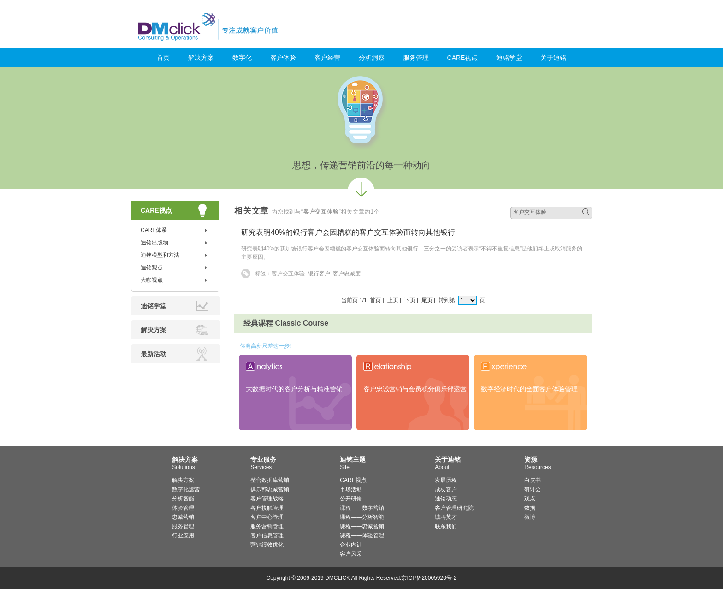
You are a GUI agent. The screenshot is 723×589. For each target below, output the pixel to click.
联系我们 (446, 526)
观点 (529, 498)
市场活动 (351, 489)
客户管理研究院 (454, 508)
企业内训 (351, 544)
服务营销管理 (267, 526)
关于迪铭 (553, 57)
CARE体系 (154, 230)
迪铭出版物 (154, 242)
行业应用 (183, 535)
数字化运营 (186, 489)
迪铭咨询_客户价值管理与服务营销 (247, 26)
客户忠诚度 (347, 273)
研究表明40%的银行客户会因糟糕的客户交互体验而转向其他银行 (348, 232)
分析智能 (183, 498)
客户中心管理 (267, 517)
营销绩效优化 (267, 544)
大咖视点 (152, 280)
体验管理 (183, 508)
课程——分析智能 (362, 517)
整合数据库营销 (269, 480)
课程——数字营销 (362, 508)
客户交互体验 (288, 273)
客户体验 (283, 57)
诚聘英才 (446, 517)
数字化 (242, 57)
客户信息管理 (267, 535)
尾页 (427, 300)
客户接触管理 (267, 508)
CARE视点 (462, 57)
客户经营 (327, 57)
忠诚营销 (183, 517)
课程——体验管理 (362, 535)
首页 (163, 57)
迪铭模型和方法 (160, 255)
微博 (529, 517)
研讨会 (532, 489)
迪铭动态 (446, 498)
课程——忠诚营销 (362, 526)
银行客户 (319, 273)
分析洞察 (372, 57)
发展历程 (446, 480)
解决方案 (201, 57)
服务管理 (416, 57)
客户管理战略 (267, 498)
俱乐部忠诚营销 (269, 489)
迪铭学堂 (509, 57)
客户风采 (351, 554)
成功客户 (446, 489)
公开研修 (351, 498)
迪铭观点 (152, 267)
